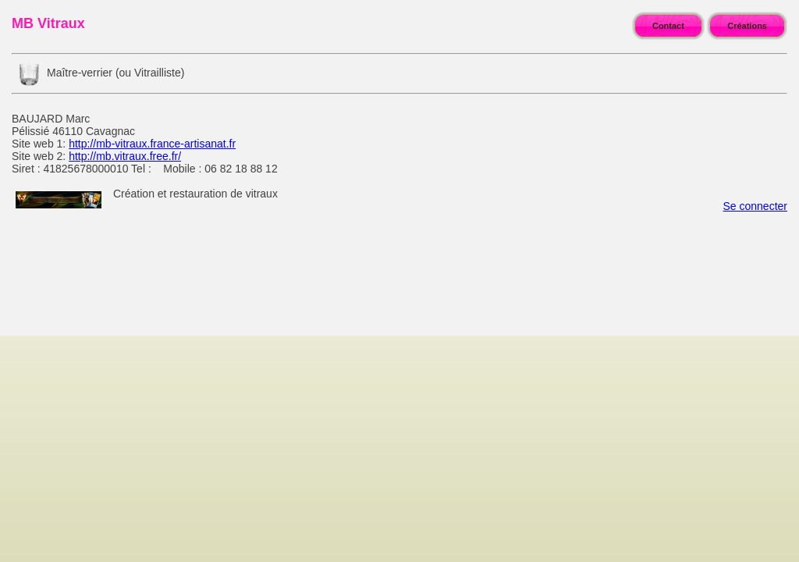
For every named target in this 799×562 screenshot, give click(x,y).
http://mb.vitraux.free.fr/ (125, 156)
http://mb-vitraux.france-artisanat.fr (152, 143)
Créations (747, 25)
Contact (668, 25)
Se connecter (755, 206)
